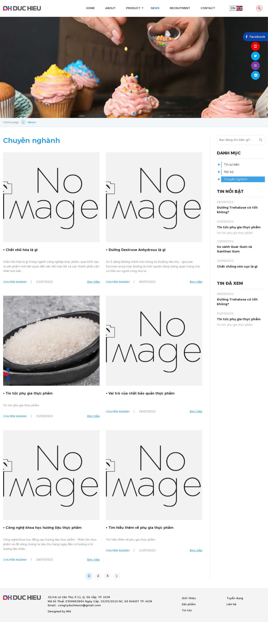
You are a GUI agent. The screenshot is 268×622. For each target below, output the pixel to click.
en (233, 8)
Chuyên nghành (235, 179)
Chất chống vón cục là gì (237, 266)
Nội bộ (229, 172)
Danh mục (229, 153)
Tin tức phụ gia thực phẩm (29, 393)
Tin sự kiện (231, 164)
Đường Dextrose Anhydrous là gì (137, 250)
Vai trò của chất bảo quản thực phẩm (141, 393)
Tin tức (187, 610)
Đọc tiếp (93, 282)
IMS (68, 611)
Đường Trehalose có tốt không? (237, 209)
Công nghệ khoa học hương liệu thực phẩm (43, 528)
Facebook (255, 37)
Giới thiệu (189, 598)
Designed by (56, 611)
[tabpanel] (134, 67)
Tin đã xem (230, 283)
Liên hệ (231, 604)
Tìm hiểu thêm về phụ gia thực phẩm (140, 528)
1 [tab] (134, 114)
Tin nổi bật (230, 191)
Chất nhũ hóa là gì (22, 250)
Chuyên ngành (15, 282)
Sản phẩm (189, 604)
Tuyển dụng (235, 598)
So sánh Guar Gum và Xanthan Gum (234, 249)
